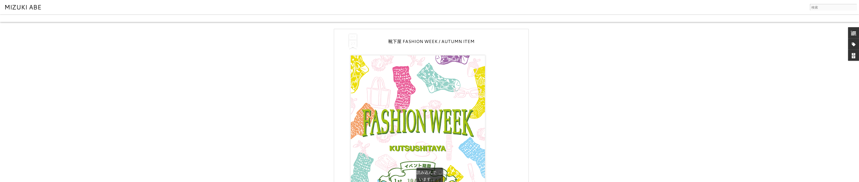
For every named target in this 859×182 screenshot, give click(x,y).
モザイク (61, 18)
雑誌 (49, 18)
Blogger (446, 179)
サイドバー (78, 18)
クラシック (10, 18)
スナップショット (101, 18)
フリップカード (31, 18)
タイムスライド (128, 18)
